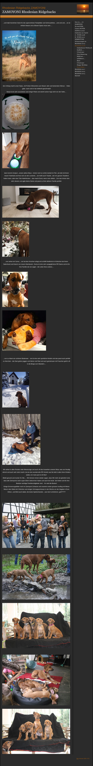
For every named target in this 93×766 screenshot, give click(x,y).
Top (77, 758)
